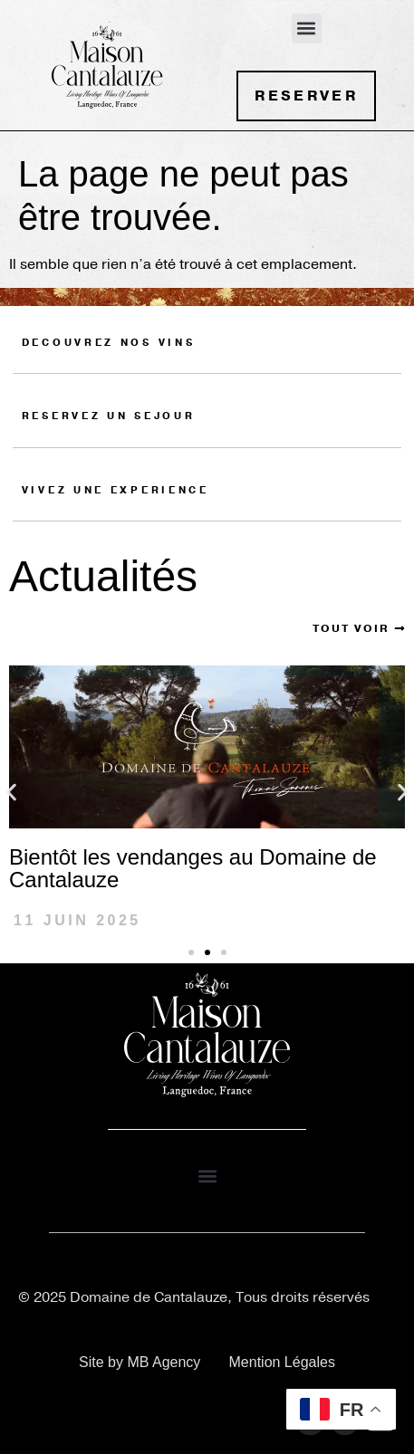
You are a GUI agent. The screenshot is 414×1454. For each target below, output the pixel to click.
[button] (307, 28)
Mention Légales (282, 1362)
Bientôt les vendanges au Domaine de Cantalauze (193, 868)
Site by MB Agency (139, 1362)
